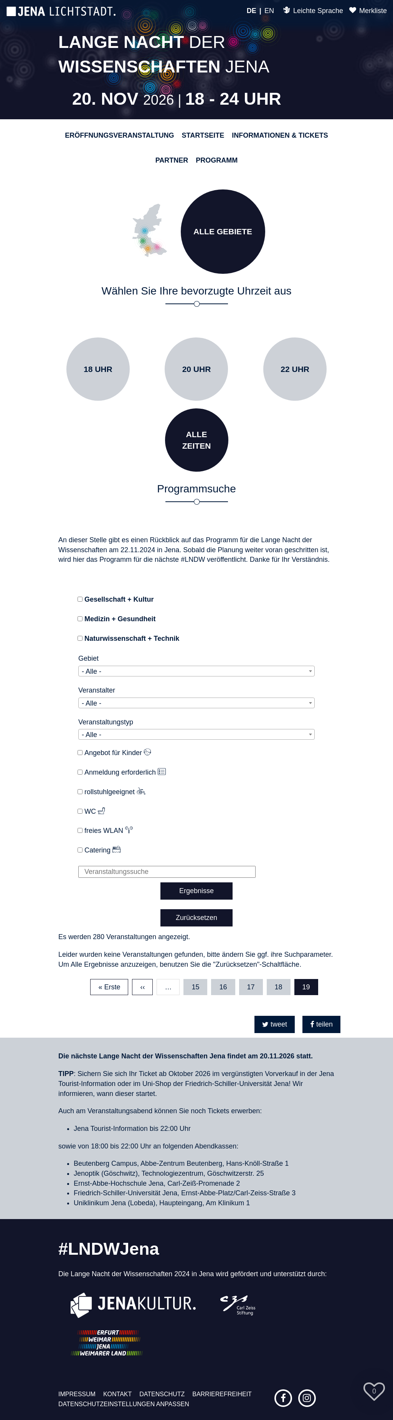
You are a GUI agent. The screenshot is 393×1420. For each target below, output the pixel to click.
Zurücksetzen (196, 917)
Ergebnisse (196, 891)
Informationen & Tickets (280, 135)
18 (283, 985)
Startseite (203, 135)
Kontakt (117, 1394)
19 (310, 987)
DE (251, 11)
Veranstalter (96, 690)
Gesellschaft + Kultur (119, 599)
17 (255, 985)
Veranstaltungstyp (105, 722)
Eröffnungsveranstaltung (119, 135)
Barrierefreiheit (222, 1394)
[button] (274, 1024)
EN (269, 11)
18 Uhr (98, 369)
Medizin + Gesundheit (120, 619)
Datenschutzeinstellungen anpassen (123, 1404)
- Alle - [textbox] (91, 671)
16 (227, 985)
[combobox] (196, 671)
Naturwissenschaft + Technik (131, 638)
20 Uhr (196, 369)
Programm (217, 160)
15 (199, 985)
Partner (171, 160)
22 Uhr (295, 369)
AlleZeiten (196, 440)
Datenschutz (162, 1394)
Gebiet (88, 658)
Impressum (77, 1394)
